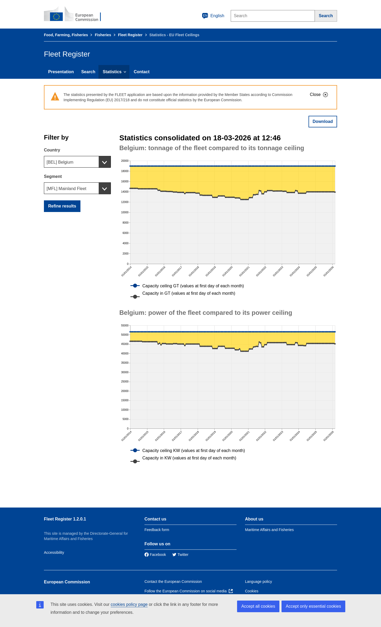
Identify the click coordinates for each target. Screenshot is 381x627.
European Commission (67, 582)
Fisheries (103, 35)
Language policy (258, 581)
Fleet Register (130, 35)
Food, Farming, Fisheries (66, 35)
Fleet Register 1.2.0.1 (65, 519)
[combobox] (77, 161)
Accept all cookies (258, 606)
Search (88, 72)
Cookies (251, 591)
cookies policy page (129, 604)
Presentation (61, 72)
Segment (53, 176)
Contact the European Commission (173, 581)
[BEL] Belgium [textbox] (60, 162)
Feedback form (156, 530)
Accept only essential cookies (313, 606)
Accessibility (54, 552)
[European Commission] (76, 14)
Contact (141, 72)
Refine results (62, 206)
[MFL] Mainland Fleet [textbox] (66, 188)
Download (323, 121)
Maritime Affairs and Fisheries (269, 530)
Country (52, 150)
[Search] (326, 16)
